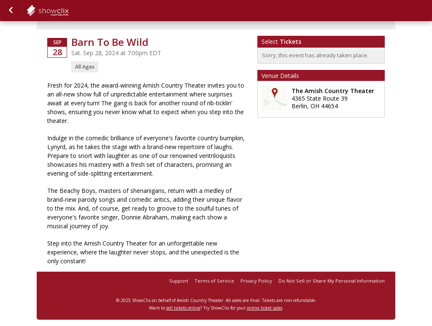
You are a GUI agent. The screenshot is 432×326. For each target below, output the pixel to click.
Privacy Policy (256, 281)
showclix (68, 10)
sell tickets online (183, 308)
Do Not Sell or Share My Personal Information (331, 281)
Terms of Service (214, 281)
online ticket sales (264, 308)
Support (178, 281)
